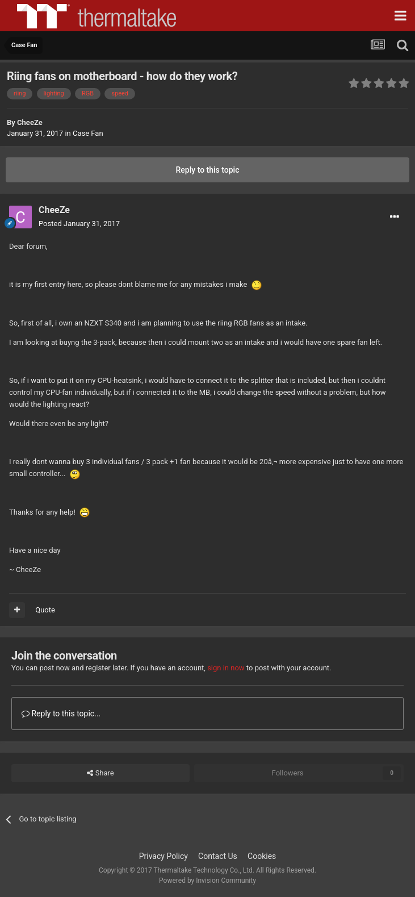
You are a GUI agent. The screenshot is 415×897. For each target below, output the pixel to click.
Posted (79, 223)
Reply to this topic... (61, 713)
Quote (45, 610)
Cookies (262, 856)
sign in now (226, 668)
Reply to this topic (208, 169)
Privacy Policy (163, 856)
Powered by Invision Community (207, 881)
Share (100, 773)
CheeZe (30, 122)
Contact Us (217, 856)
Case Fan (88, 133)
